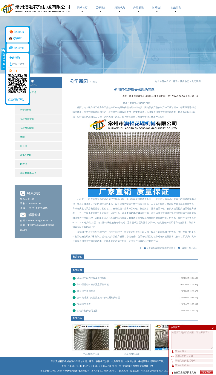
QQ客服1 (17, 38)
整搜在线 (134, 370)
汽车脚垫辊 (25, 110)
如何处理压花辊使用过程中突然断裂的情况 (98, 297)
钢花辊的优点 (84, 304)
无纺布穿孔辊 (27, 119)
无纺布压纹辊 (27, 128)
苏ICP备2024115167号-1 (104, 370)
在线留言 (176, 7)
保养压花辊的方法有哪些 (160, 248)
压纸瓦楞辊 (25, 155)
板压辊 (23, 146)
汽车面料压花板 (132, 354)
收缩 (3, 59)
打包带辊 (77, 236)
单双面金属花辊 (28, 173)
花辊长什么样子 (190, 248)
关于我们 (101, 7)
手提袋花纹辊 (145, 361)
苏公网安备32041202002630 (161, 370)
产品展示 (138, 7)
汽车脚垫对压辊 (91, 354)
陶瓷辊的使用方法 (86, 291)
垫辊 (22, 137)
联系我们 (157, 7)
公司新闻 (196, 81)
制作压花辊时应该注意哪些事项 (93, 284)
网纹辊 (23, 164)
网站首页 (82, 7)
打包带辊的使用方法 (87, 310)
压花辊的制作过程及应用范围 (91, 278)
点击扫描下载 (16, 99)
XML (143, 370)
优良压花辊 (117, 361)
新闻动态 (119, 7)
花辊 (175, 81)
